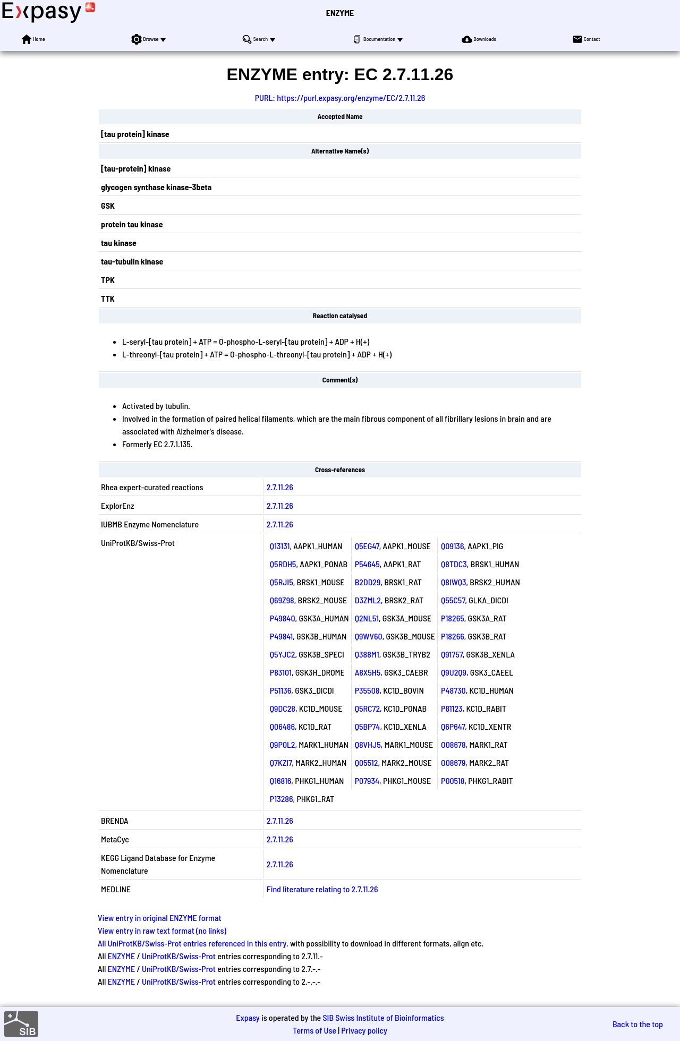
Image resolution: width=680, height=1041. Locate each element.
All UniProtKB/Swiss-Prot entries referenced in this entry (192, 943)
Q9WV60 (368, 636)
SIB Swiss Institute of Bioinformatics (383, 1017)
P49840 (282, 618)
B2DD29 (368, 582)
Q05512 (366, 762)
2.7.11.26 (280, 487)
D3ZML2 (368, 600)
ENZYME (340, 12)
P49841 (281, 636)
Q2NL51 (367, 618)
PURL (264, 97)
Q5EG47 (367, 546)
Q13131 (280, 546)
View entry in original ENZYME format (160, 917)
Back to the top (638, 1024)
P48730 (453, 690)
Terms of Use (314, 1030)
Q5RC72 (367, 708)
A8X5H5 (368, 672)
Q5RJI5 (281, 582)
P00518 (452, 780)
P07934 (367, 780)
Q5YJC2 (282, 654)
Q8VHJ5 (368, 744)
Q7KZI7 (281, 762)
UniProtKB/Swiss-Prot (179, 956)
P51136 (280, 690)
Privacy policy (364, 1030)
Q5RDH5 (283, 564)
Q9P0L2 (282, 744)
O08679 (453, 762)
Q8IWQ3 (453, 582)
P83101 (281, 672)
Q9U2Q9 (453, 672)
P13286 (281, 798)
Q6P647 (453, 726)
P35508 (367, 690)
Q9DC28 (282, 708)
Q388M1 (367, 654)
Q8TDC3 (454, 564)
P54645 (367, 564)
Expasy (247, 1017)
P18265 (452, 618)
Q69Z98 (282, 600)
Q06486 (282, 726)
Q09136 (452, 546)
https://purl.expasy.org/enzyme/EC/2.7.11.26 (351, 97)
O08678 (453, 744)
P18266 (452, 636)
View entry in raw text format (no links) (162, 930)
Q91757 (452, 654)
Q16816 (281, 780)
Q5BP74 (367, 726)
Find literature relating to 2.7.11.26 (322, 889)
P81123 (452, 708)
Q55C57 (453, 600)
